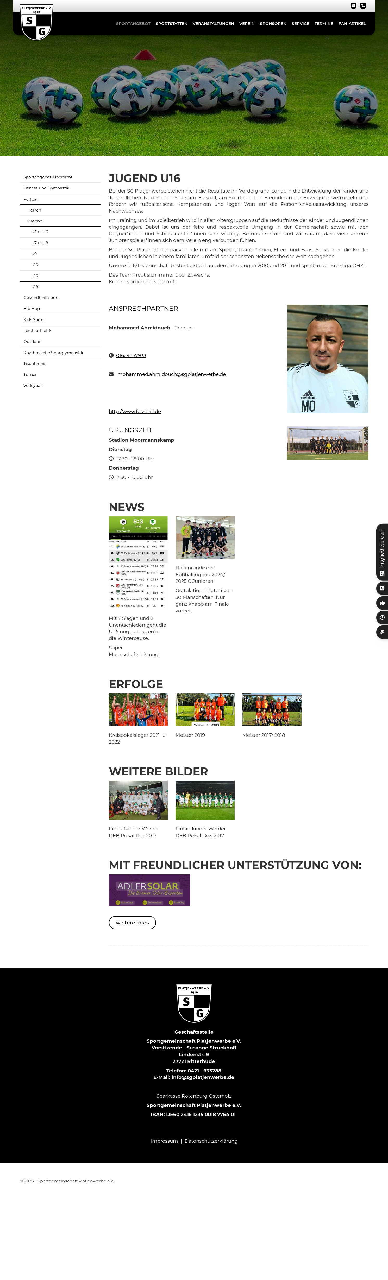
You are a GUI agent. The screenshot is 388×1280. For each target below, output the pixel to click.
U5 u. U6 (39, 231)
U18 (35, 286)
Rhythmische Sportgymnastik (53, 352)
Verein (247, 23)
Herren (34, 210)
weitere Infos (132, 922)
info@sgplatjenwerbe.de (203, 1077)
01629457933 (131, 356)
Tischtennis (34, 363)
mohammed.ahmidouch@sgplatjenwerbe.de (171, 374)
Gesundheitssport (41, 297)
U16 (34, 275)
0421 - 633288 (204, 1071)
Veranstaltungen (213, 23)
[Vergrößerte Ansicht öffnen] (138, 562)
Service (300, 23)
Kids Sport (33, 319)
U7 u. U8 (39, 242)
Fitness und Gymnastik (46, 187)
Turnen (30, 374)
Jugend (34, 221)
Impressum (164, 1141)
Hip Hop (31, 308)
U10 (35, 264)
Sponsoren (273, 23)
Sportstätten (171, 23)
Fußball (31, 199)
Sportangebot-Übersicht (47, 177)
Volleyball (33, 385)
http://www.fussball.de (135, 411)
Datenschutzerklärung (211, 1141)
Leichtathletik (37, 330)
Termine (324, 23)
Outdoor (32, 341)
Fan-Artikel (352, 23)
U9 (34, 253)
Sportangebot (133, 23)
